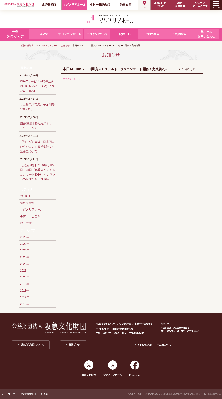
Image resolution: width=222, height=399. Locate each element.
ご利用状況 (179, 34)
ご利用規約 (27, 394)
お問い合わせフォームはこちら (154, 344)
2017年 (24, 297)
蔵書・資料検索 (180, 5)
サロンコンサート (69, 34)
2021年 (24, 270)
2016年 (24, 304)
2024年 (24, 250)
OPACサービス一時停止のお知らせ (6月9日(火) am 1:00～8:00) (37, 86)
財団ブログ (74, 344)
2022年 (24, 264)
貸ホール (124, 34)
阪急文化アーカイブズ (200, 5)
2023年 (24, 257)
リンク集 (43, 394)
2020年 (24, 277)
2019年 (24, 283)
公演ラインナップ (15, 34)
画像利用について (160, 5)
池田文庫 (125, 4)
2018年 (24, 290)
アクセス (144, 8)
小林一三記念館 (100, 4)
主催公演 (42, 34)
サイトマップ (8, 394)
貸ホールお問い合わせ (206, 34)
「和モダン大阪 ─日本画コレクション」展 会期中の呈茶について (37, 146)
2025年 (24, 243)
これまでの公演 (96, 34)
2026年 (24, 237)
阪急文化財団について (32, 344)
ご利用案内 (152, 34)
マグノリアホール (74, 4)
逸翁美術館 (49, 4)
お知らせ (26, 196)
